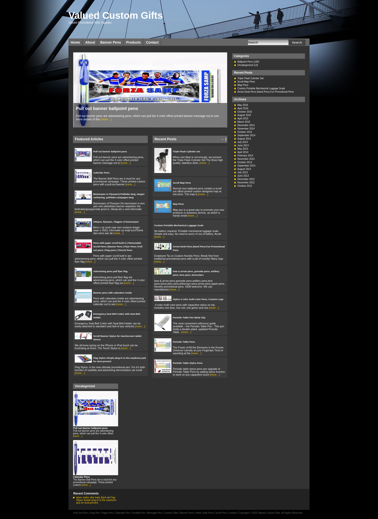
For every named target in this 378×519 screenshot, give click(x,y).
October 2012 (244, 186)
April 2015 (242, 118)
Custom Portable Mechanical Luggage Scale (178, 225)
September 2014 (246, 135)
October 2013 (244, 162)
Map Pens (178, 204)
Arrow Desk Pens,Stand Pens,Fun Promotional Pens (265, 91)
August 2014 (244, 138)
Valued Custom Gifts (115, 15)
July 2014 (242, 142)
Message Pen (154, 513)
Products (133, 42)
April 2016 (242, 108)
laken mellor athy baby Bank (91, 497)
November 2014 (246, 128)
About (90, 42)
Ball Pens (208, 513)
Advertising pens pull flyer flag (110, 271)
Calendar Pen (122, 513)
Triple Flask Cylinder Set (186, 151)
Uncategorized (245, 65)
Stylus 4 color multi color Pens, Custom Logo (198, 299)
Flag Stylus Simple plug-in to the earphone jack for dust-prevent (96, 500)
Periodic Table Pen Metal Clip (189, 317)
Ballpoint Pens (245, 61)
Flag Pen (95, 513)
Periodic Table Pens (184, 341)
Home (75, 42)
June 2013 (243, 175)
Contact (152, 42)
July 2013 (242, 172)
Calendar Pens (101, 172)
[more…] (106, 119)
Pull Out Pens (80, 513)
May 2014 (242, 148)
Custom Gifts (171, 513)
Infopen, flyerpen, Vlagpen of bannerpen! (116, 221)
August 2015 (244, 115)
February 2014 (245, 155)
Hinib (198, 513)
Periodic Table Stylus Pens (188, 363)
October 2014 (244, 132)
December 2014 (246, 125)
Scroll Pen (220, 513)
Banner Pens (110, 42)
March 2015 (243, 122)
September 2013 (246, 165)
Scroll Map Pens (182, 182)
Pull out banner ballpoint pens (107, 108)
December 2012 (246, 179)
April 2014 (242, 152)
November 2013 (246, 159)
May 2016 (242, 105)
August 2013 (244, 169)
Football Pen (139, 513)
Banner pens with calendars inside (112, 292)
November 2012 (246, 182)
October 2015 (244, 111)
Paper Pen (107, 513)
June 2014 (243, 145)
